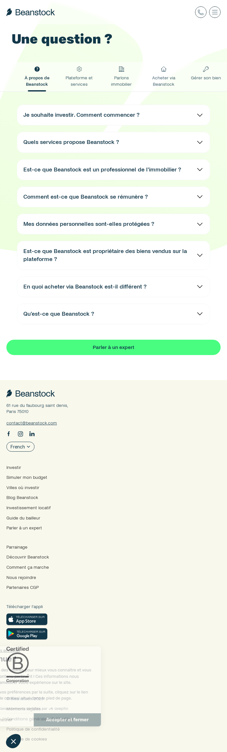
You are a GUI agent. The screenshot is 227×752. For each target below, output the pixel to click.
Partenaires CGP (22, 587)
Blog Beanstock (22, 497)
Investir (13, 467)
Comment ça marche (27, 567)
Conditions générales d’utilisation (39, 718)
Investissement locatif (28, 507)
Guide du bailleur (23, 518)
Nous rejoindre (21, 577)
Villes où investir (22, 487)
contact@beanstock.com (31, 423)
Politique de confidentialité (33, 729)
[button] (13, 741)
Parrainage (16, 547)
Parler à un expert (24, 528)
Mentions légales (23, 709)
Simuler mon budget (26, 477)
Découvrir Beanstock (27, 557)
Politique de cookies (26, 739)
